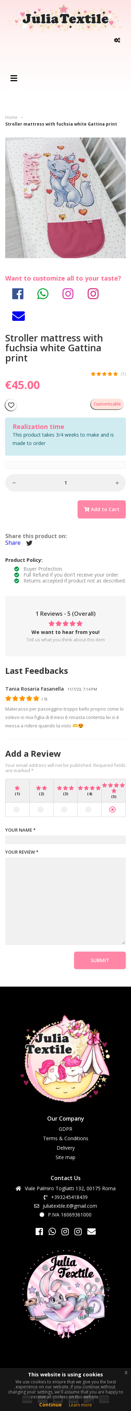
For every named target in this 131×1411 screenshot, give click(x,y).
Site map (65, 1157)
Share (13, 542)
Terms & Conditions (65, 1138)
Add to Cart (101, 509)
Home (11, 117)
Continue (50, 1404)
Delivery (66, 1147)
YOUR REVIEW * (21, 852)
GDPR (65, 1129)
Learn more (80, 1405)
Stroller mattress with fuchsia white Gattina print (61, 124)
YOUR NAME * (20, 830)
